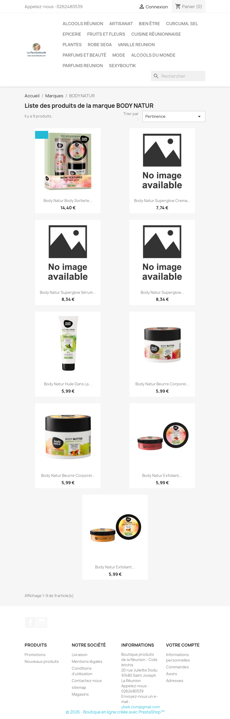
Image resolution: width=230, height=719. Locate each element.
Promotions (35, 654)
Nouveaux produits (42, 661)
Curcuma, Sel (182, 23)
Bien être (149, 23)
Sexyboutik (122, 65)
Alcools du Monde (153, 55)
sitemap (79, 687)
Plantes (72, 44)
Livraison (79, 654)
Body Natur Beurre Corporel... (162, 383)
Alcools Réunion (83, 23)
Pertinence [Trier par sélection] (173, 116)
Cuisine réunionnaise (156, 34)
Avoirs (171, 673)
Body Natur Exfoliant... (162, 475)
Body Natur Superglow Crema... (162, 200)
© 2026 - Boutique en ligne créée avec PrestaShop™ (115, 712)
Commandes (177, 666)
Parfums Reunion (83, 65)
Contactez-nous (87, 680)
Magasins (80, 694)
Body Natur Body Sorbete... (67, 200)
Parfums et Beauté (84, 55)
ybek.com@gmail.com (140, 706)
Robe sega (100, 44)
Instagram (42, 622)
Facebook (30, 622)
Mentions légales (87, 661)
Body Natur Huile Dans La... (68, 383)
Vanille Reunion (136, 44)
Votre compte (183, 645)
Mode (118, 55)
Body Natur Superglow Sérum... (68, 292)
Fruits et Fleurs (106, 34)
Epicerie (72, 34)
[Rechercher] (178, 76)
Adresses (174, 680)
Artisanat (121, 23)
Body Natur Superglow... (162, 292)
